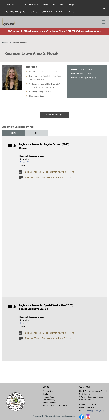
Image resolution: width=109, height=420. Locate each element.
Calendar (47, 12)
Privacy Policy (49, 397)
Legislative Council (28, 4)
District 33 (24, 162)
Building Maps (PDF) (15, 12)
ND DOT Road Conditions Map (57, 405)
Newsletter (49, 4)
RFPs (62, 4)
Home (5, 42)
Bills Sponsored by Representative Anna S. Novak (50, 171)
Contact (70, 12)
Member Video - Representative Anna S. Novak (49, 177)
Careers (10, 4)
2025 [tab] (13, 133)
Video (59, 12)
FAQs (71, 4)
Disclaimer (47, 394)
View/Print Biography (55, 114)
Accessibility (48, 391)
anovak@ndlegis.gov (89, 77)
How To (33, 12)
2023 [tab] (36, 133)
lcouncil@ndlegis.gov (94, 410)
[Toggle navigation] (103, 22)
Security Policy (49, 400)
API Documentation (51, 402)
